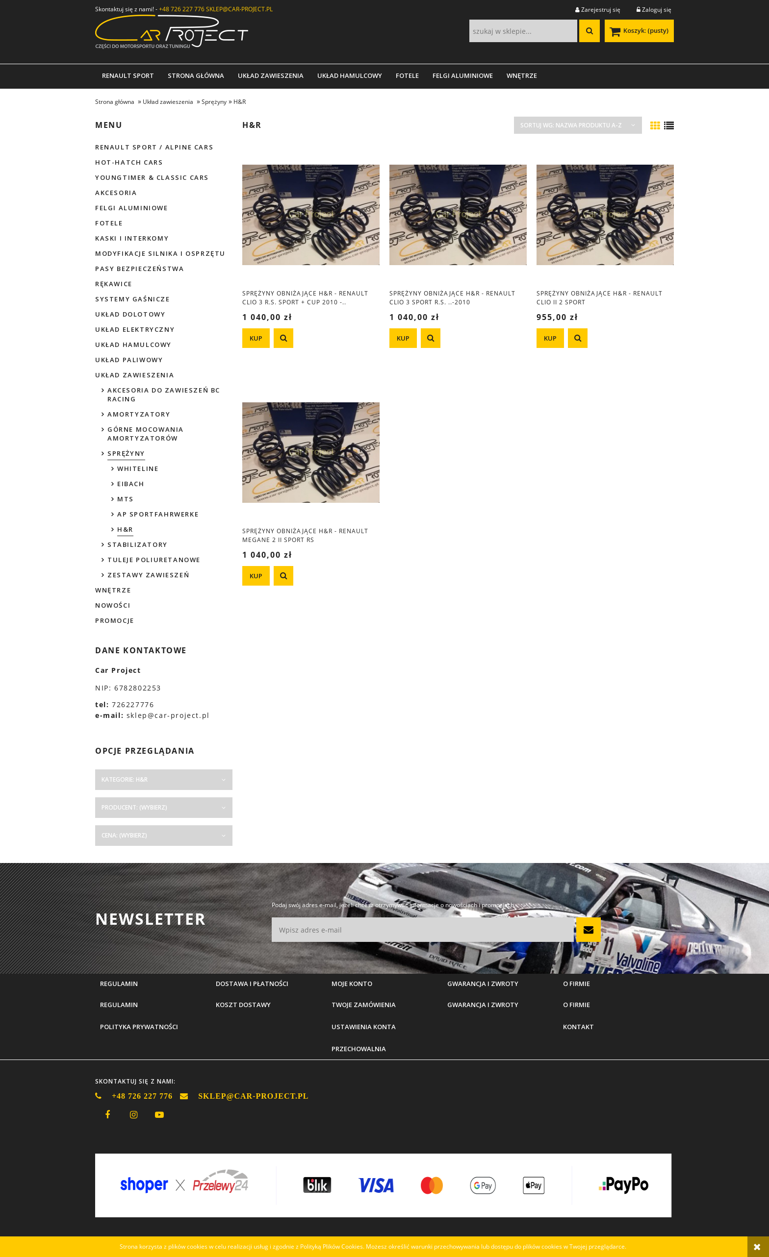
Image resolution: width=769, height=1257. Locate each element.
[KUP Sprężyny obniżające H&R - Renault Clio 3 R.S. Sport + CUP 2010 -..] (256, 338)
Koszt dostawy (243, 1004)
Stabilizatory (137, 544)
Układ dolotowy (130, 314)
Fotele (109, 223)
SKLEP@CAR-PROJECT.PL (239, 9)
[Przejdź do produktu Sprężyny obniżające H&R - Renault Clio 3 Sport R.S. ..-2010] (458, 214)
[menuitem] (128, 75)
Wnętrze (113, 590)
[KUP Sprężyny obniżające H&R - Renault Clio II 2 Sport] (550, 338)
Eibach (131, 483)
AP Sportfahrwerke (158, 514)
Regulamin (119, 1004)
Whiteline (137, 468)
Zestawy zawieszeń (148, 574)
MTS (125, 498)
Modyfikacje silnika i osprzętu (160, 253)
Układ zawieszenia (134, 374)
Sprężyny (126, 453)
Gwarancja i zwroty (482, 1004)
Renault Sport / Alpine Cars (154, 147)
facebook (107, 1115)
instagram (133, 1115)
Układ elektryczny (135, 329)
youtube (159, 1115)
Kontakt (578, 1026)
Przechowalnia (359, 1048)
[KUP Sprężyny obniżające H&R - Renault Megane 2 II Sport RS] (256, 576)
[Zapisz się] (588, 929)
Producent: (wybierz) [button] (134, 807)
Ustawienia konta (364, 1026)
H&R (125, 529)
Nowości (112, 605)
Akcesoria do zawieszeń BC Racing (163, 394)
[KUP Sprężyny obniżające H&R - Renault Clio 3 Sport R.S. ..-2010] (403, 338)
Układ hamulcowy (133, 344)
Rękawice (113, 283)
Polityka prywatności (139, 1026)
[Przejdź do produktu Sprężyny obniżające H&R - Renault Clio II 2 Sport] (605, 214)
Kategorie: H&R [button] (125, 779)
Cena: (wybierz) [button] (124, 835)
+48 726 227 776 (182, 9)
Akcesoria (116, 192)
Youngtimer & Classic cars (152, 177)
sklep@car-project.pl (168, 715)
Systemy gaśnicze (132, 299)
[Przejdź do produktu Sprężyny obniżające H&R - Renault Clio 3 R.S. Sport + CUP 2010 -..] (311, 214)
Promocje (114, 620)
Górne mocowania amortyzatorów (145, 434)
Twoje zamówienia (364, 1004)
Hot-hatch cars (129, 162)
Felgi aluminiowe (131, 207)
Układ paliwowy (129, 359)
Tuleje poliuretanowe (154, 559)
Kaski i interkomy (132, 238)
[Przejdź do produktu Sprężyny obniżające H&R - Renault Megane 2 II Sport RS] (311, 452)
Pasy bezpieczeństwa (139, 268)
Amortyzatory (138, 414)
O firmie (576, 1004)
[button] (283, 338)
